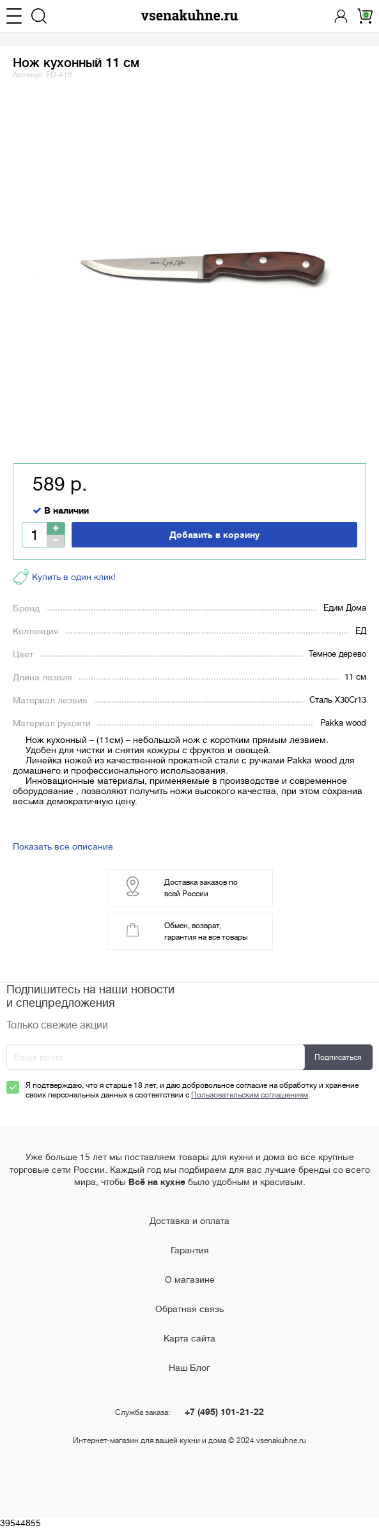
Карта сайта (189, 1338)
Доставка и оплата (189, 1221)
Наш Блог (189, 1368)
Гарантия (190, 1250)
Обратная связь (189, 1309)
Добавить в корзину (214, 535)
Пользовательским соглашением (249, 1094)
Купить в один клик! (64, 577)
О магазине (190, 1279)
